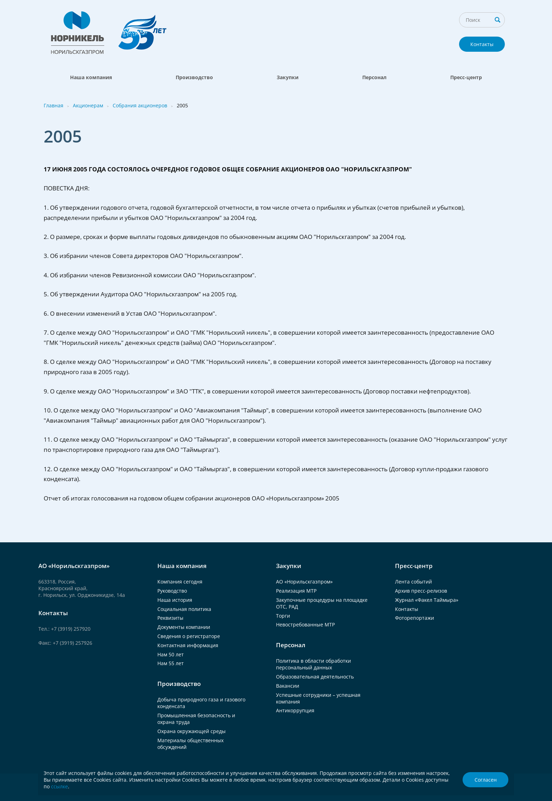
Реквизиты (170, 617)
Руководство (172, 590)
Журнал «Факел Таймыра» (426, 600)
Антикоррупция (295, 710)
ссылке (59, 786)
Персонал (374, 77)
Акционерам (88, 105)
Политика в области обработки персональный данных (313, 664)
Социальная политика (184, 609)
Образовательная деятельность (315, 676)
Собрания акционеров (140, 105)
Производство (194, 77)
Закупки (288, 77)
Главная (53, 105)
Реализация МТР (296, 590)
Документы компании (183, 627)
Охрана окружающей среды (191, 731)
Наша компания (91, 77)
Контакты (482, 44)
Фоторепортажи (414, 617)
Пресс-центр (466, 77)
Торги (283, 615)
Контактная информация (187, 645)
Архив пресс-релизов (421, 590)
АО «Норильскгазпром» (304, 581)
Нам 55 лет (170, 663)
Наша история (174, 600)
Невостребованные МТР (305, 624)
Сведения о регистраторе (188, 636)
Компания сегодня (179, 581)
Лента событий (413, 581)
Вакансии (287, 685)
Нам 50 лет (170, 654)
